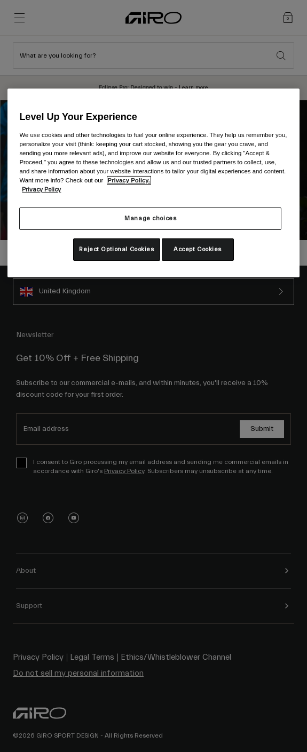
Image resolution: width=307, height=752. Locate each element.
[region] (153, 182)
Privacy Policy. (129, 180)
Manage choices (150, 218)
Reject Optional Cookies (116, 249)
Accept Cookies (198, 249)
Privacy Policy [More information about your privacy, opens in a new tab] (41, 189)
